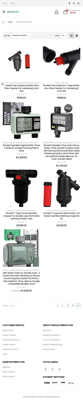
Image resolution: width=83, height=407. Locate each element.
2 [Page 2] (67, 305)
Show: (57, 35)
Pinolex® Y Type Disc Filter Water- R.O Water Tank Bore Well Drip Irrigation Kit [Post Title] (61, 216)
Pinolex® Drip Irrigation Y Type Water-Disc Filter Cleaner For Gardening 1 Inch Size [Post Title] (61, 88)
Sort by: (7, 35)
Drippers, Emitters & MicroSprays (15, 83)
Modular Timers (36, 143)
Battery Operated (9, 143)
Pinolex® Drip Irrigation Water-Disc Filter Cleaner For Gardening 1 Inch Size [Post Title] (21, 88)
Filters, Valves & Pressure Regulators (21, 211)
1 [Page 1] (62, 305)
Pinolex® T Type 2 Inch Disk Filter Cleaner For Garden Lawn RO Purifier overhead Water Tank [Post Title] (21, 216)
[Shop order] (21, 35)
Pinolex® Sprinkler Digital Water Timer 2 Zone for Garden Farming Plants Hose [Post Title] (21, 148)
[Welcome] (57, 12)
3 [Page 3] (73, 305)
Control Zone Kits (61, 83)
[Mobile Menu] (5, 12)
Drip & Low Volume (37, 270)
